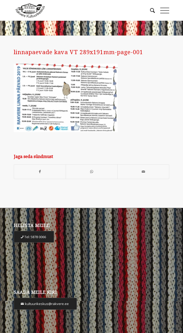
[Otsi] (150, 10)
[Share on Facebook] (40, 172)
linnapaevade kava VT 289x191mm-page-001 (78, 52)
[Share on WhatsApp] (91, 172)
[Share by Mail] (143, 172)
